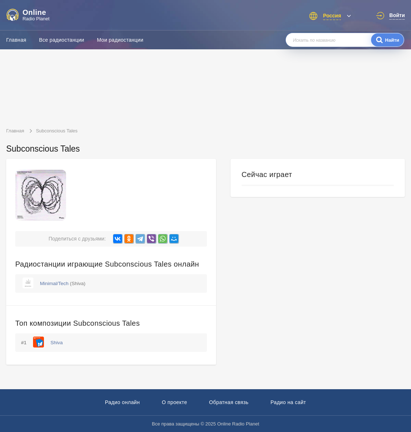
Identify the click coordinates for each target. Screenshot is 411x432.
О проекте (174, 402)
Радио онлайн (122, 402)
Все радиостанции (61, 40)
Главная (16, 40)
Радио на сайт (288, 402)
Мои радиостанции (120, 40)
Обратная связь (229, 402)
